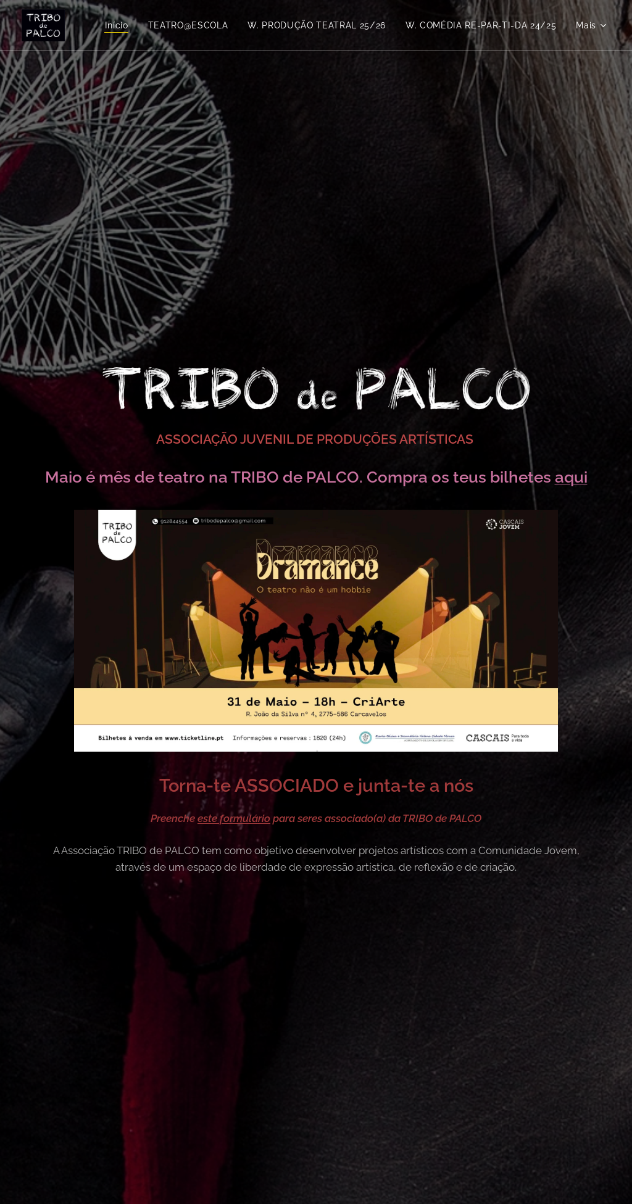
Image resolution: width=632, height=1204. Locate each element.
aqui (571, 477)
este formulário (234, 818)
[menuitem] (289, 25)
